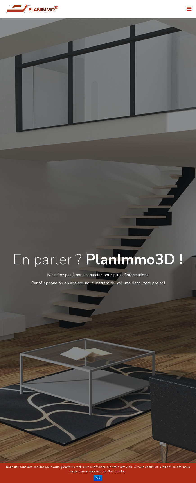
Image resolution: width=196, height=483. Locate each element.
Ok (98, 477)
